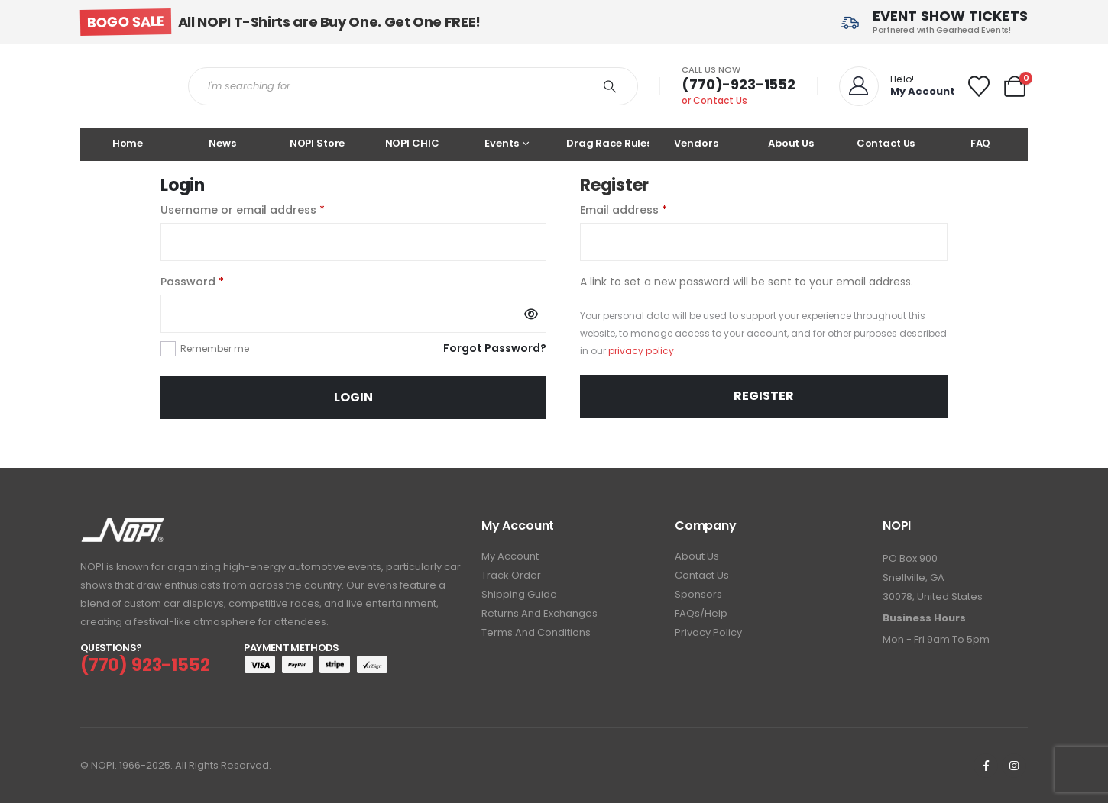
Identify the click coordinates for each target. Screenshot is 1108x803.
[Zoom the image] (122, 527)
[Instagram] (1014, 765)
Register (764, 396)
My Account (510, 556)
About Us (791, 143)
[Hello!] (895, 86)
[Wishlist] (979, 86)
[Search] (609, 86)
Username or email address (267, 209)
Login (353, 397)
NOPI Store (317, 143)
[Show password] (531, 314)
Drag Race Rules (607, 143)
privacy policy (641, 350)
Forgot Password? (494, 348)
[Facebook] (986, 765)
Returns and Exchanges (539, 613)
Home (127, 143)
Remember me (214, 348)
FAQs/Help (701, 613)
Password (216, 281)
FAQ (980, 143)
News (222, 143)
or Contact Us (714, 100)
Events (501, 143)
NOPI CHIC (412, 143)
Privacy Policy (708, 632)
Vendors (696, 143)
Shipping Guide (519, 594)
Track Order (511, 575)
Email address (648, 209)
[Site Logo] (122, 86)
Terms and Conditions (536, 632)
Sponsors (698, 594)
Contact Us (886, 143)
